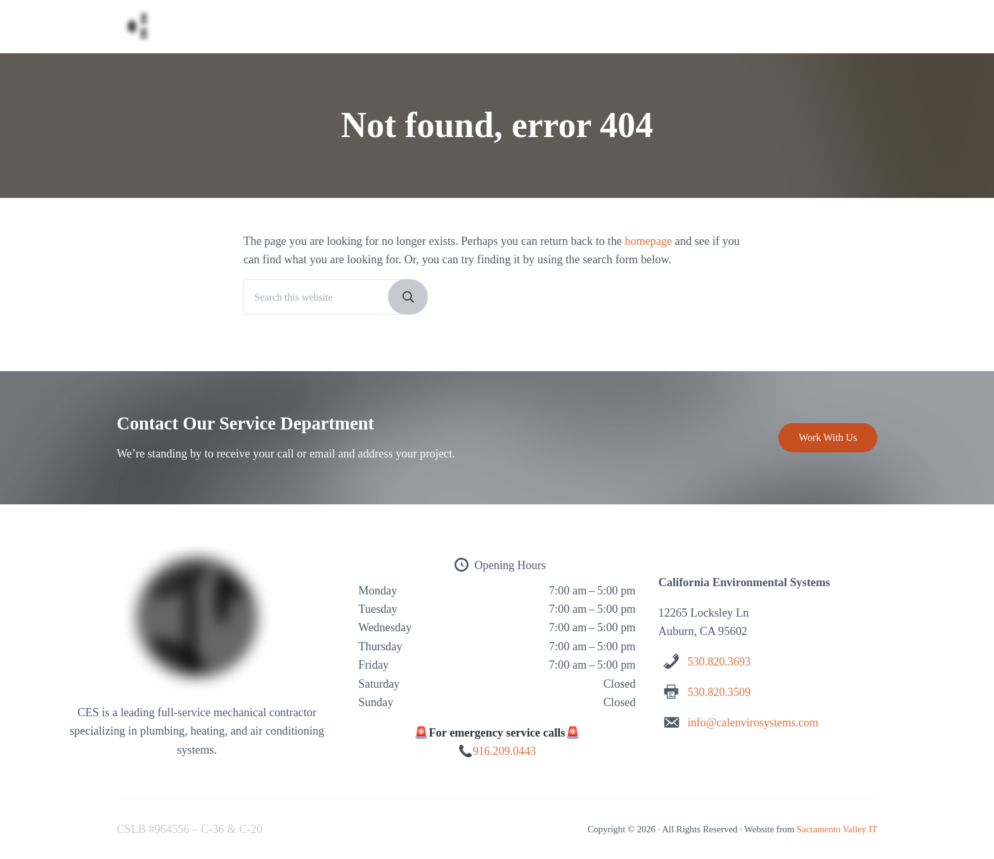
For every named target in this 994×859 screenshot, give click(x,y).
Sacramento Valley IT (836, 829)
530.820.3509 (719, 692)
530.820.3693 (719, 662)
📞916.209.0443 (497, 751)
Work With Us (828, 438)
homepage (649, 246)
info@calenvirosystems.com (753, 722)
